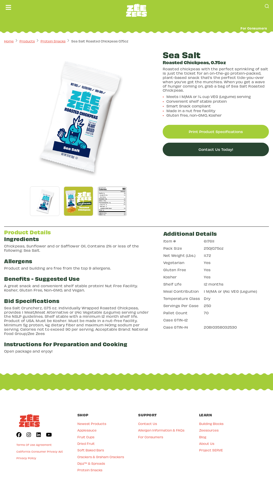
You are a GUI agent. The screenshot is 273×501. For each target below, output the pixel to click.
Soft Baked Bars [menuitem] (90, 450)
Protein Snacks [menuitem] (89, 470)
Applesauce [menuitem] (87, 430)
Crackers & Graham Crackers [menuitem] (100, 457)
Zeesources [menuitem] (209, 430)
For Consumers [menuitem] (150, 437)
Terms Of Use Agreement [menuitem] (34, 444)
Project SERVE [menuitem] (211, 450)
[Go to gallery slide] (45, 201)
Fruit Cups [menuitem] (85, 437)
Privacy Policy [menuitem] (26, 458)
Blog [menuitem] (202, 437)
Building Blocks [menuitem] (211, 424)
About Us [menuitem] (206, 443)
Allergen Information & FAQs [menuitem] (161, 430)
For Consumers (253, 28)
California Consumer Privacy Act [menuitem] (39, 451)
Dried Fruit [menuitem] (86, 443)
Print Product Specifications (216, 131)
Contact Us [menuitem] (147, 424)
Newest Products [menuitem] (91, 424)
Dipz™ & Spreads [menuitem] (91, 463)
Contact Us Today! (216, 149)
